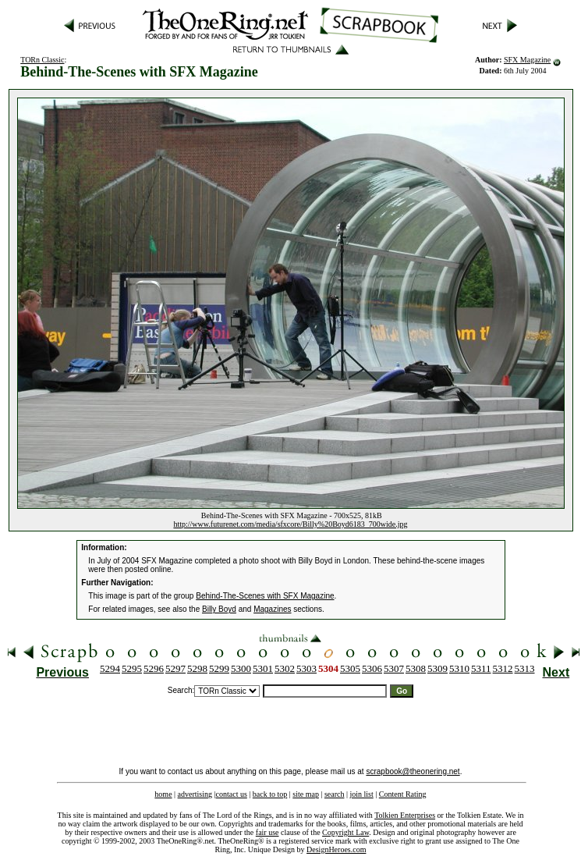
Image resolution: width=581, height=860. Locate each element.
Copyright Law (345, 832)
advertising (195, 794)
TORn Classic (42, 59)
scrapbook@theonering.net (412, 771)
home (163, 794)
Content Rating (403, 794)
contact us (231, 794)
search (334, 794)
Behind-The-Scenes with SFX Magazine (265, 596)
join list (361, 794)
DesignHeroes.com (336, 849)
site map (305, 794)
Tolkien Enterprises (404, 815)
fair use (267, 832)
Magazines (272, 609)
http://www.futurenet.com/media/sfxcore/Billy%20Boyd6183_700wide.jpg (290, 524)
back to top (270, 794)
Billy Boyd (219, 609)
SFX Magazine (527, 59)
